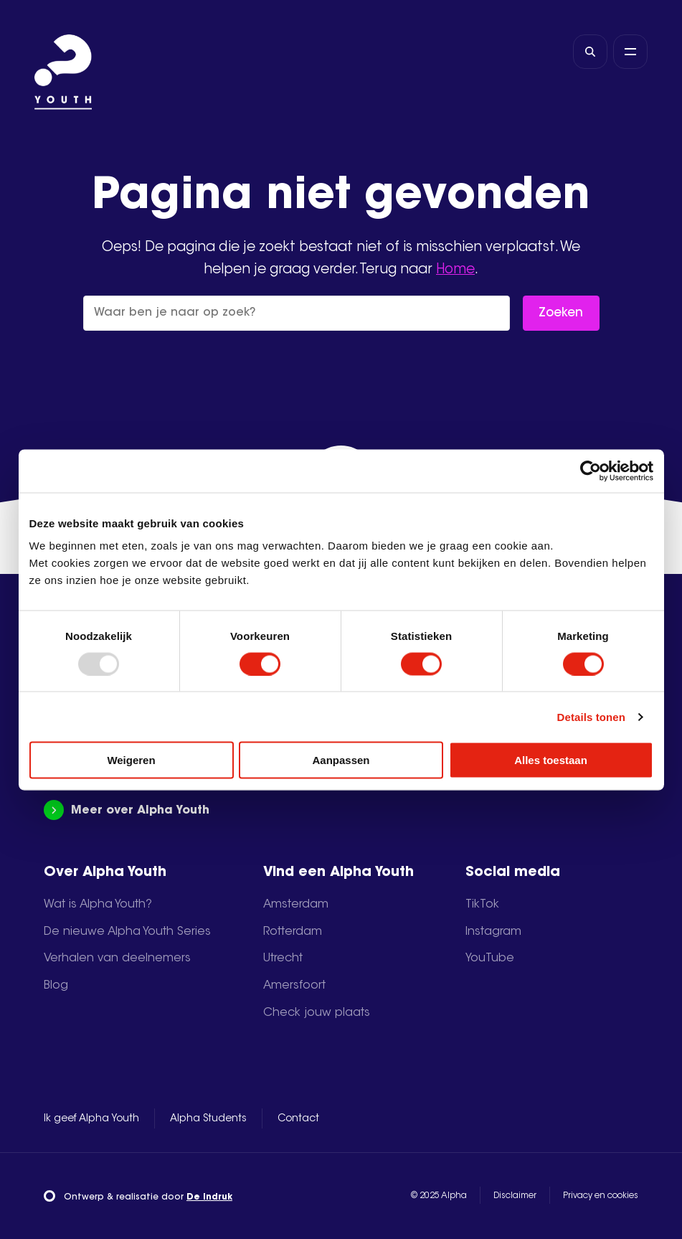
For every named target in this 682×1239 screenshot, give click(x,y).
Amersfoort (294, 985)
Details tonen (591, 716)
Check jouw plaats (316, 1013)
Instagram (493, 932)
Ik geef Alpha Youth (91, 1119)
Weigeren (131, 760)
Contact (298, 1119)
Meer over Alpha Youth (126, 810)
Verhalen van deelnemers (117, 958)
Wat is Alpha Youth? (98, 904)
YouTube (489, 958)
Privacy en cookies (600, 1196)
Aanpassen (340, 760)
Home (455, 270)
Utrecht (283, 958)
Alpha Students (208, 1119)
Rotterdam (292, 932)
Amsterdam (295, 904)
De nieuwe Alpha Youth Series (127, 932)
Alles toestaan (550, 760)
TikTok (482, 904)
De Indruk (209, 1197)
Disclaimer (514, 1196)
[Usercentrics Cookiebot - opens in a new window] (590, 470)
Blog (56, 985)
